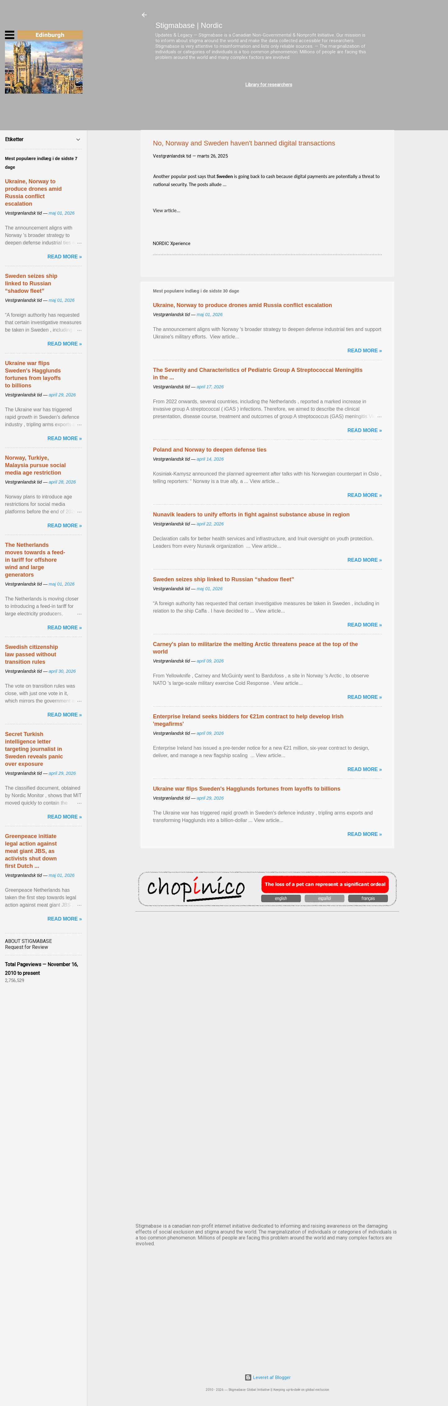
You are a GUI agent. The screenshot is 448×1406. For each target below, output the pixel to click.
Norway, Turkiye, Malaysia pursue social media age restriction (35, 465)
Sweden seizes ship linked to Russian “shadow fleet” (223, 579)
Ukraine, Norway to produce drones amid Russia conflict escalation (242, 305)
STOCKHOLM (267, 1195)
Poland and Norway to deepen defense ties (210, 450)
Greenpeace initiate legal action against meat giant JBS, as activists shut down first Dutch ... (31, 851)
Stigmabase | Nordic (188, 25)
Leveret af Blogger (267, 1377)
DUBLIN (267, 989)
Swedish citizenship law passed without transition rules (31, 654)
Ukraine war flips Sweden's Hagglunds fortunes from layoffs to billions (246, 789)
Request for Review (26, 947)
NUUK (267, 1092)
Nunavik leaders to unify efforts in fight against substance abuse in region (251, 514)
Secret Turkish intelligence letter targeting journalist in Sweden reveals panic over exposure (34, 749)
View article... (166, 210)
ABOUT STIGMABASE (28, 941)
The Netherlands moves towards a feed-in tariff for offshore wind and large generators (35, 560)
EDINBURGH (267, 1040)
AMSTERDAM (267, 937)
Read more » (364, 350)
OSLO (267, 1143)
